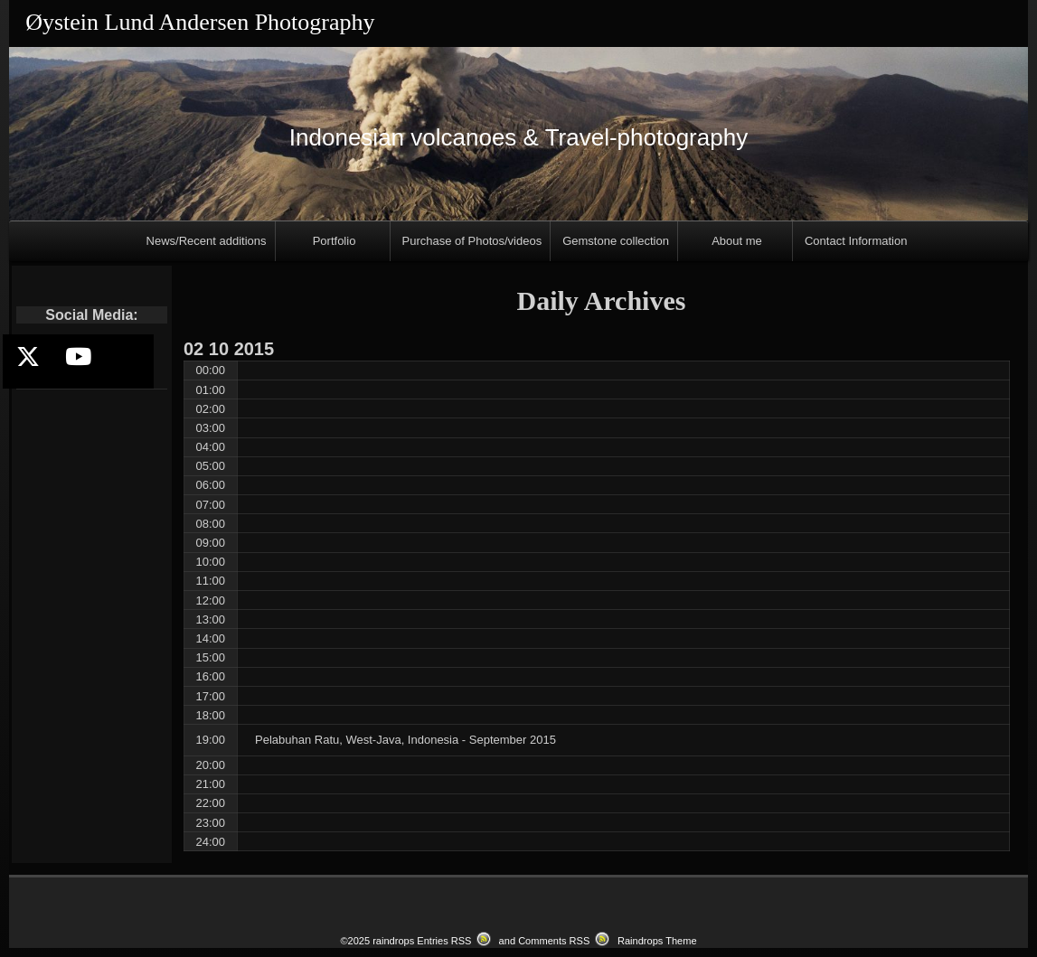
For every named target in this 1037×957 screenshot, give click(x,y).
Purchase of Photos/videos (472, 241)
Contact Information (856, 241)
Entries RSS (444, 940)
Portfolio (334, 241)
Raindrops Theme (657, 940)
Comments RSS (553, 940)
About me (737, 241)
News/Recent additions (206, 241)
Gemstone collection (615, 241)
